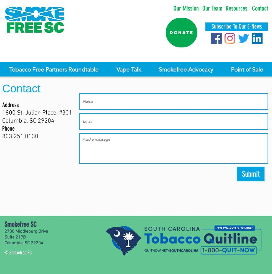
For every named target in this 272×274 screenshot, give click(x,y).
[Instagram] (230, 38)
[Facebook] (216, 38)
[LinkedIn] (257, 38)
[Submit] (251, 174)
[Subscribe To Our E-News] (236, 26)
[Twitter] (243, 38)
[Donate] (181, 32)
